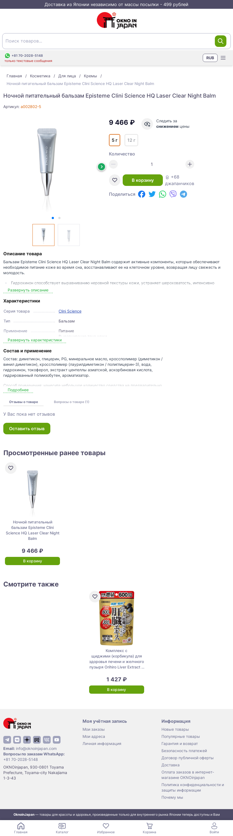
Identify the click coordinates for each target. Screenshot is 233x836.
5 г (114, 140)
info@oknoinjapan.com (36, 748)
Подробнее (18, 389)
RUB (210, 57)
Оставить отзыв (27, 428)
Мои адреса (94, 736)
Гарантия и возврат (179, 743)
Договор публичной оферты (187, 757)
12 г (131, 140)
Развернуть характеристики (35, 340)
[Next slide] (101, 167)
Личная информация (102, 743)
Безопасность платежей (184, 750)
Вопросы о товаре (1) (71, 402)
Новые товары (175, 729)
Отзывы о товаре (23, 402)
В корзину (143, 180)
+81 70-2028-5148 (20, 759)
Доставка (170, 765)
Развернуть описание (28, 290)
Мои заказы (94, 729)
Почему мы (172, 797)
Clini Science (70, 311)
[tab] (53, 218)
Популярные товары (180, 736)
